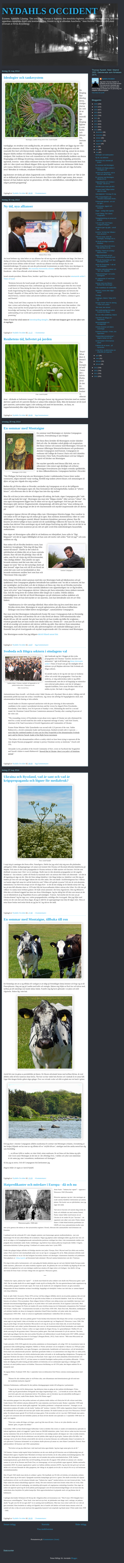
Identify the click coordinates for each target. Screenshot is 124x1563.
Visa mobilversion (45, 1529)
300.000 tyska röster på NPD (104, 186)
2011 (96, 373)
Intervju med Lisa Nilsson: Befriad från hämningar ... (104, 284)
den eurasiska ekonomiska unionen (41, 269)
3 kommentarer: (41, 193)
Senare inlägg (10, 1524)
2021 (96, 118)
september (99, 141)
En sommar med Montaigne (24, 428)
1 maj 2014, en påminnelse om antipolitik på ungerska (105, 351)
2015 (96, 127)
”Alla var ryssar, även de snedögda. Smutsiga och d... (105, 237)
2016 (96, 124)
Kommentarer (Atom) (51, 1539)
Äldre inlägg (80, 1524)
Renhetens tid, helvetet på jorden (28, 339)
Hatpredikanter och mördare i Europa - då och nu (40, 1184)
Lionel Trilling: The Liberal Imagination (103, 214)
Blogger (74, 1558)
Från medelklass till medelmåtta (105, 288)
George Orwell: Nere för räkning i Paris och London (105, 303)
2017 (96, 121)
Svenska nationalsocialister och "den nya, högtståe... (105, 270)
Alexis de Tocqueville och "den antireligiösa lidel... (105, 261)
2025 (96, 107)
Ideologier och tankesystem (23, 77)
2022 (96, 115)
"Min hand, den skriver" (103, 307)
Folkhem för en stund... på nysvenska (104, 346)
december (99, 132)
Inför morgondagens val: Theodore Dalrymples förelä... (106, 198)
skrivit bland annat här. (48, 634)
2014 (96, 130)
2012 (96, 370)
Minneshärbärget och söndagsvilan (102, 323)
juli (97, 146)
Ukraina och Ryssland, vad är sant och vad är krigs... (105, 173)
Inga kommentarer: (42, 415)
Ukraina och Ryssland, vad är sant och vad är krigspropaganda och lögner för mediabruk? (37, 778)
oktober (98, 138)
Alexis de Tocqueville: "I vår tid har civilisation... (105, 265)
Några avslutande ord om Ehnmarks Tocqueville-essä (105, 256)
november (99, 135)
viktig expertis (20, 1258)
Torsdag (98, 295)
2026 (96, 104)
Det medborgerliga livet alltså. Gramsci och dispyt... (105, 311)
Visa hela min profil (98, 93)
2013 (96, 367)
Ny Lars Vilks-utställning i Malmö (106, 315)
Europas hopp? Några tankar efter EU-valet (104, 190)
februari (98, 361)
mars (98, 358)
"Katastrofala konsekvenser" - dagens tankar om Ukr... (105, 337)
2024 (96, 110)
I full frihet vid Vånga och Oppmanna (103, 318)
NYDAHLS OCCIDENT (50, 11)
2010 (96, 376)
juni (97, 149)
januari (98, 364)
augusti (98, 144)
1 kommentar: (40, 333)
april (97, 355)
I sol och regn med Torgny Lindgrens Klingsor (103, 224)
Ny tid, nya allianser (18, 206)
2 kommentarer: (41, 913)
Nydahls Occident (108, 79)
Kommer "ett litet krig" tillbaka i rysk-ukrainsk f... (105, 233)
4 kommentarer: (41, 1178)
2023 (96, 112)
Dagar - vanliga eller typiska (104, 211)
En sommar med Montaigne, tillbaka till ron (36, 919)
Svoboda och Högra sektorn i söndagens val (35, 651)
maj (97, 152)
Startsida (45, 1524)
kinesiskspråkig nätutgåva (38, 320)
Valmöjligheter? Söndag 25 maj (105, 194)
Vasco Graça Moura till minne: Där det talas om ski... (105, 247)
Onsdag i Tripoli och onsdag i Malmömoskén (105, 251)
